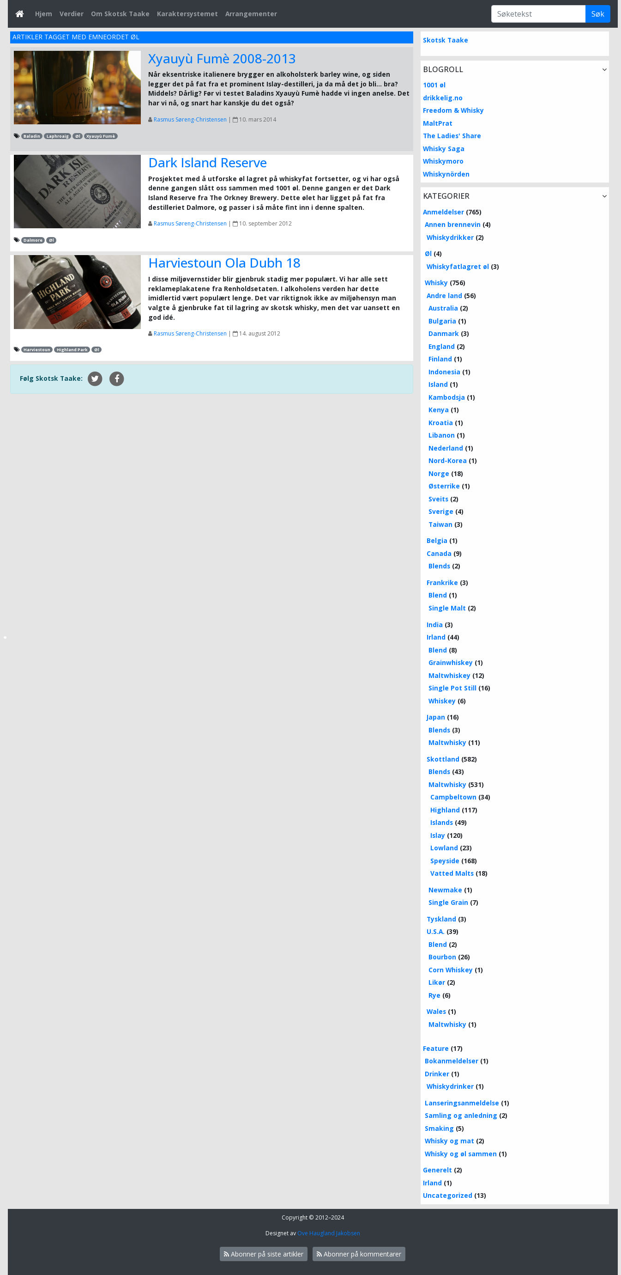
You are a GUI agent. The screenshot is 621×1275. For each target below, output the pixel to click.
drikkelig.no (443, 97)
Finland (440, 358)
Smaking (439, 1128)
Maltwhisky (447, 742)
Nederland (445, 448)
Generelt (437, 1169)
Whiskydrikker (450, 237)
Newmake (445, 889)
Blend (437, 595)
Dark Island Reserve (207, 162)
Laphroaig (58, 136)
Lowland (444, 847)
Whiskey (442, 700)
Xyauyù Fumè (100, 136)
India (435, 624)
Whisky (436, 282)
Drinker (437, 1073)
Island (438, 384)
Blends (439, 565)
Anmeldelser (443, 211)
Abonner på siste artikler (263, 1254)
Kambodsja (446, 397)
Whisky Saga (443, 148)
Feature (436, 1048)
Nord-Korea (447, 460)
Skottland (443, 759)
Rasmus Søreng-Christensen (190, 119)
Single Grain (448, 902)
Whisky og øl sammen (461, 1153)
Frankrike (442, 582)
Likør (436, 982)
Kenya (438, 409)
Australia (443, 308)
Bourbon (442, 956)
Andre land (444, 295)
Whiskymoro (443, 161)
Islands (441, 822)
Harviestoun (37, 350)
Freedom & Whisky (453, 110)
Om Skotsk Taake (120, 13)
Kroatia (440, 422)
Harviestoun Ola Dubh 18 (224, 262)
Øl (77, 136)
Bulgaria (442, 321)
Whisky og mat (449, 1140)
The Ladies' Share (452, 135)
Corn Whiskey (450, 969)
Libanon (441, 435)
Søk (597, 14)
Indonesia (444, 371)
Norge (438, 473)
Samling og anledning (461, 1115)
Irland (436, 637)
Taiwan (440, 524)
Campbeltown (453, 797)
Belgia (437, 540)
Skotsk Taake (445, 40)
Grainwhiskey (450, 662)
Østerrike (444, 486)
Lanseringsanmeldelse (462, 1102)
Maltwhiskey (449, 675)
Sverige (440, 511)
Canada (439, 553)
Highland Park (72, 350)
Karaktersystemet (187, 13)
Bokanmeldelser (451, 1060)
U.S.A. (436, 931)
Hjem (43, 13)
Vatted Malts (452, 873)
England (441, 346)
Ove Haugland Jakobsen (328, 1233)
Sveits (438, 498)
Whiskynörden (446, 174)
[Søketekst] (538, 14)
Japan (436, 717)
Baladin (32, 136)
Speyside (444, 860)
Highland (445, 809)
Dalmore (33, 240)
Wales (436, 1011)
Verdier (72, 13)
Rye (434, 995)
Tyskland (441, 919)
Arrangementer (251, 13)
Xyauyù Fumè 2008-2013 (222, 58)
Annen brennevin (453, 224)
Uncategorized (447, 1195)
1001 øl (434, 84)
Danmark (443, 333)
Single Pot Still (452, 687)
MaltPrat (437, 123)
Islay (437, 835)
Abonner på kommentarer (359, 1254)
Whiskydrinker (450, 1086)
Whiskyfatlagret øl (458, 266)
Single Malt (447, 608)
